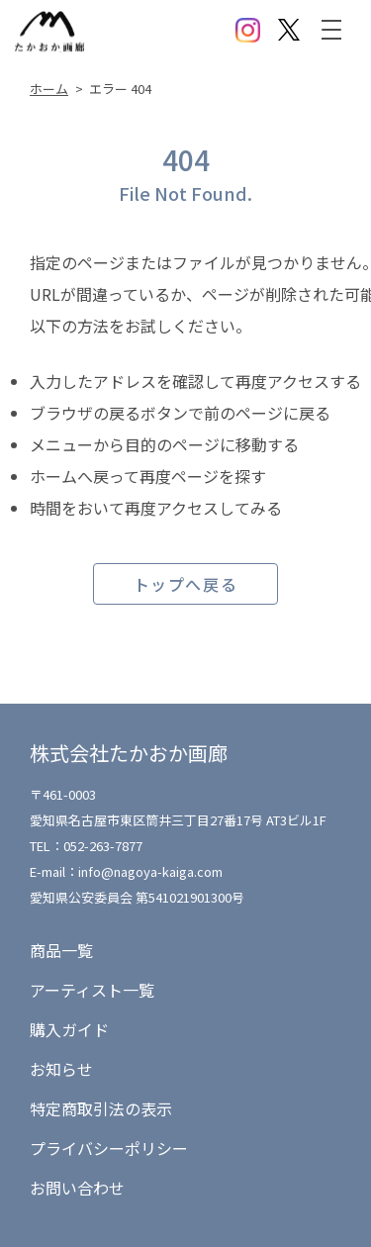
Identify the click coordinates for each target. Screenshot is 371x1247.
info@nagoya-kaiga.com (150, 871)
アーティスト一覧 (92, 990)
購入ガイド (69, 1029)
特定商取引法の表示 (101, 1108)
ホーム (49, 88)
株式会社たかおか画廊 (129, 752)
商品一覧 (61, 950)
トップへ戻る (186, 584)
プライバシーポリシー (109, 1148)
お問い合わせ (77, 1187)
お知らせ (61, 1069)
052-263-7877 (102, 845)
